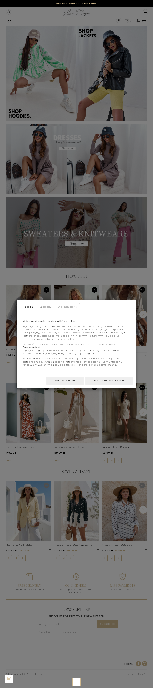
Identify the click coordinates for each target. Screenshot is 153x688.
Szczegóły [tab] (45, 306)
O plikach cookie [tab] (67, 306)
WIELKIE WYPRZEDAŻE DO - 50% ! (76, 3)
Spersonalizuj (65, 380)
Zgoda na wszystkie (109, 380)
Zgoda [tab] (29, 306)
